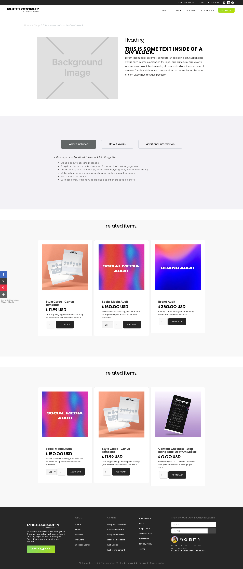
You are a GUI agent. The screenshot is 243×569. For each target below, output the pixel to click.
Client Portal (145, 518)
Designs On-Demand (117, 524)
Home (78, 524)
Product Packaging (116, 539)
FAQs (141, 523)
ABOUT (165, 10)
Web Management (116, 550)
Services (79, 534)
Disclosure (144, 538)
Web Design (112, 544)
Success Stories (82, 544)
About (77, 529)
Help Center (144, 528)
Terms (142, 549)
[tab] (78, 144)
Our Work (79, 539)
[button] (201, 2)
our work (191, 10)
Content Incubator (115, 529)
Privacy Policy (145, 543)
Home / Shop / (33, 25)
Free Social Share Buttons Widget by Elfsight (10, 301)
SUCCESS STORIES (186, 3)
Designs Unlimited (116, 534)
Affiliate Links (145, 533)
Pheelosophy (157, 563)
